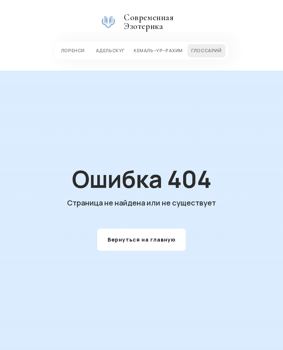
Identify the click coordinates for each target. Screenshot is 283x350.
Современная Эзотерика (149, 22)
